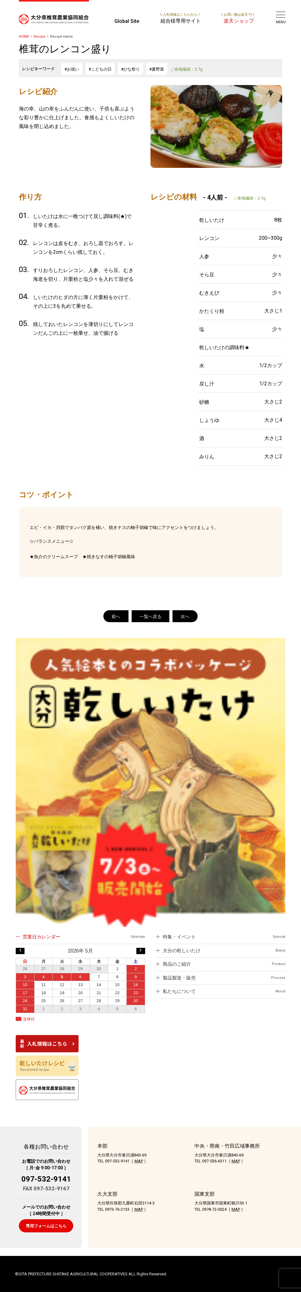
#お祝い (71, 69)
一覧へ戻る (150, 616)
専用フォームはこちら (46, 1226)
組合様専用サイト (180, 18)
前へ (116, 616)
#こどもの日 (100, 69)
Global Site (126, 21)
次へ (185, 616)
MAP (138, 1161)
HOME (24, 37)
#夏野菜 (156, 69)
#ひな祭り (130, 69)
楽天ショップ (237, 18)
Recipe (40, 37)
